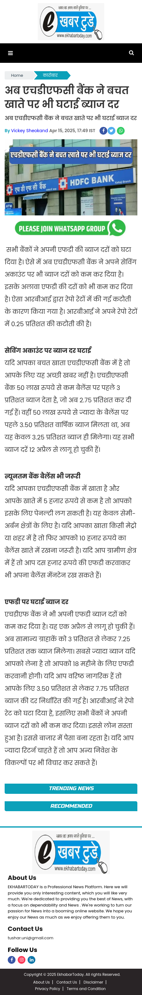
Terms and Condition (86, 988)
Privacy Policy (47, 988)
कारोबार (50, 75)
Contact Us (25, 928)
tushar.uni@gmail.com (30, 938)
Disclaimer (93, 982)
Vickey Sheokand (29, 131)
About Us (22, 877)
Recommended (71, 806)
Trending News (70, 788)
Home (17, 75)
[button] (10, 53)
